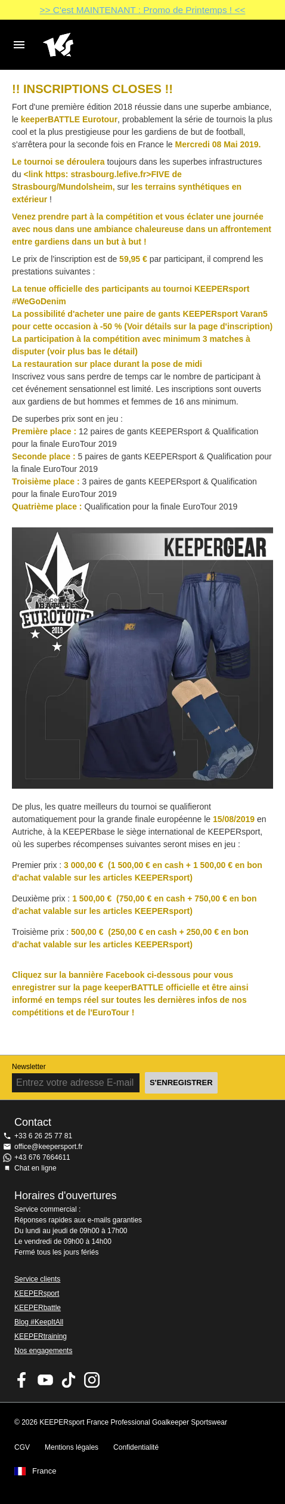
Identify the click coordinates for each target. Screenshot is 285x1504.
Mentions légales (71, 1447)
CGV (22, 1447)
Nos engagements (43, 1351)
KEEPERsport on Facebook (22, 1380)
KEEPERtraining (40, 1336)
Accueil (133, 45)
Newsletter (29, 1067)
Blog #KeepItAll (38, 1322)
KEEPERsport (36, 1293)
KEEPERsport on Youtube (45, 1380)
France (44, 1471)
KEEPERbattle (37, 1308)
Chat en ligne (35, 1168)
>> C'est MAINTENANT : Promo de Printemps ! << (143, 10)
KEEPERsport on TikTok (68, 1380)
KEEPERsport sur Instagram (92, 1380)
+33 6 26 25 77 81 (43, 1136)
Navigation (19, 44)
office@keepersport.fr (48, 1146)
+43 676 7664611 (42, 1157)
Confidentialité (136, 1447)
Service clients (37, 1279)
